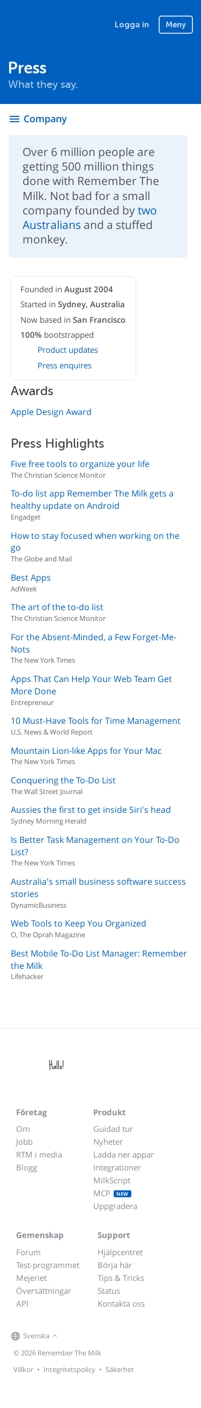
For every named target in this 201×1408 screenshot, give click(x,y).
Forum (28, 1252)
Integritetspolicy (69, 1369)
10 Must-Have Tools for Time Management (96, 721)
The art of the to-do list (57, 607)
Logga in (132, 24)
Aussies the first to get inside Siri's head (91, 810)
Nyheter (108, 1141)
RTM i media (39, 1154)
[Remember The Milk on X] (90, 1336)
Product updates (68, 349)
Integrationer (117, 1167)
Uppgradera (115, 1205)
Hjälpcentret (120, 1252)
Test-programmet (47, 1264)
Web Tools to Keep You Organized (78, 923)
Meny (176, 24)
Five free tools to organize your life (80, 464)
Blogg (26, 1167)
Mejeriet (31, 1277)
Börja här (115, 1264)
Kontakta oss (121, 1303)
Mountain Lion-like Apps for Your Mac (86, 751)
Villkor (23, 1369)
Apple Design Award (51, 412)
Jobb (24, 1141)
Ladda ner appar (123, 1154)
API (22, 1303)
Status (109, 1290)
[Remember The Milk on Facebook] (75, 1336)
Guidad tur (113, 1128)
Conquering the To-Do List (63, 780)
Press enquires (65, 365)
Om (23, 1128)
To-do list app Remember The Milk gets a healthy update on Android (92, 499)
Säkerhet (120, 1369)
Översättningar (43, 1290)
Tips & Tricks (121, 1277)
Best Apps (31, 577)
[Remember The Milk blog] (104, 1336)
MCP (112, 1193)
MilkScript (111, 1180)
